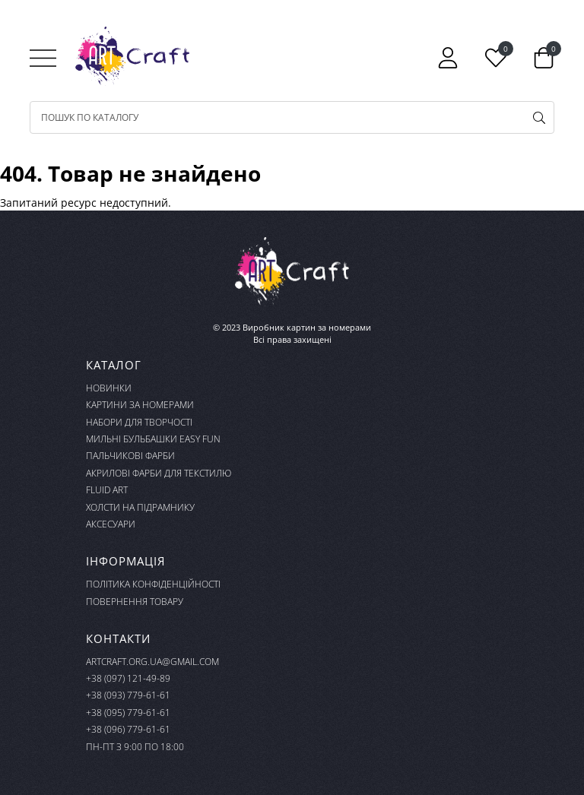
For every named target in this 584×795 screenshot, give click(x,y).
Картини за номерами (140, 404)
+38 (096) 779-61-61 (128, 729)
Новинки (109, 388)
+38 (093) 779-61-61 (128, 695)
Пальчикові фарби (130, 455)
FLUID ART (107, 489)
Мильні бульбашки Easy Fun (153, 438)
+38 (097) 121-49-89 (128, 678)
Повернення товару (134, 601)
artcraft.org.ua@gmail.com (152, 661)
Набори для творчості (139, 422)
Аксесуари (110, 524)
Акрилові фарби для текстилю (158, 473)
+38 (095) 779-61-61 (128, 712)
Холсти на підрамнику (140, 507)
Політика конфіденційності (153, 584)
